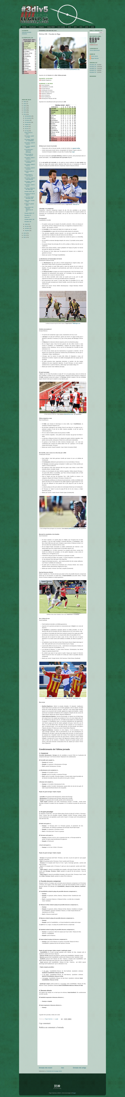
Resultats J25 (93, 66)
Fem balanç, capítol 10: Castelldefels (29, 140)
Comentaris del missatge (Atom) (54, 1071)
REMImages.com (76, 323)
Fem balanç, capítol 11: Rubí (29, 136)
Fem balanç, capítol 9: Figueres (30, 143)
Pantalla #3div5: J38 (29, 191)
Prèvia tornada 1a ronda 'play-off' (29, 155)
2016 (25, 110)
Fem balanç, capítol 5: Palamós (30, 165)
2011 (25, 237)
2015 (25, 112)
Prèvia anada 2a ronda (28, 133)
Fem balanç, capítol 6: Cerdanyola (30, 161)
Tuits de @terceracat (95, 50)
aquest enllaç (76, 148)
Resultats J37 (28, 215)
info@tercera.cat (93, 44)
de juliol (27, 126)
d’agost (27, 124)
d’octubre (27, 120)
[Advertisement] (26, 86)
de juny (27, 128)
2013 (25, 233)
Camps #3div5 (51, 27)
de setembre (28, 122)
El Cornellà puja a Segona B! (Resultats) (29, 151)
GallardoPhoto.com (74, 69)
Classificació (32, 27)
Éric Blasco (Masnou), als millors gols (30, 189)
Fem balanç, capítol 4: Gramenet (30, 168)
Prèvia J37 (27, 217)
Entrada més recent (45, 1068)
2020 (25, 101)
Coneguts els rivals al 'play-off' (30, 194)
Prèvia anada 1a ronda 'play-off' (29, 175)
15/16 (69, 27)
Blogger (74, 1093)
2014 (25, 114)
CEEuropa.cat (76, 204)
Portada (24, 27)
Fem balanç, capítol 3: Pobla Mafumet (30, 178)
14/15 (75, 27)
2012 (25, 235)
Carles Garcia (94, 56)
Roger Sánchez (49, 1019)
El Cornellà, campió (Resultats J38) (29, 197)
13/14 (80, 27)
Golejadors (41, 27)
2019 (25, 103)
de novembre (28, 118)
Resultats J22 (93, 72)
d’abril (26, 224)
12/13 (86, 27)
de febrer (27, 228)
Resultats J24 (93, 68)
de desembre (28, 116)
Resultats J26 (93, 64)
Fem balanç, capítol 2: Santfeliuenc (30, 182)
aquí (73, 152)
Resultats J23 (93, 70)
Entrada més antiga (79, 1068)
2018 (25, 105)
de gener (27, 230)
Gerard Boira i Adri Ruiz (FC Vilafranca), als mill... (29, 209)
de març (27, 226)
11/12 (92, 27)
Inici (62, 1068)
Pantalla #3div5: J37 (29, 213)
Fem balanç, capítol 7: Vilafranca (30, 158)
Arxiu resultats (61, 27)
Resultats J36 (28, 221)
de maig (27, 130)
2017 (25, 108)
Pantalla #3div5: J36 (29, 219)
